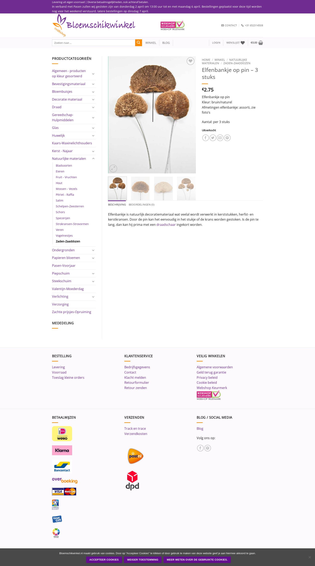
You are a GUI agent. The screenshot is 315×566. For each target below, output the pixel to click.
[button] (216, 43)
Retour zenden (135, 388)
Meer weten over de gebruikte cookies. (197, 559)
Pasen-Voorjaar (64, 265)
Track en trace (135, 428)
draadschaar (166, 224)
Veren (60, 230)
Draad (56, 107)
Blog (200, 428)
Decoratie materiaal (67, 99)
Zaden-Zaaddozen (68, 241)
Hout (59, 183)
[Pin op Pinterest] (227, 137)
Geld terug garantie (211, 372)
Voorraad (59, 372)
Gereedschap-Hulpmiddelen (63, 117)
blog (166, 43)
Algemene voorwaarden (215, 367)
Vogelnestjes (64, 235)
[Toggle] (93, 73)
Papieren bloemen (66, 258)
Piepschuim (61, 273)
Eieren (60, 171)
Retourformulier (136, 382)
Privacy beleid (207, 377)
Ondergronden (63, 250)
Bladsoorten (64, 165)
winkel (149, 43)
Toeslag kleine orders (68, 377)
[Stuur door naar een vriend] (220, 137)
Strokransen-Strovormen (72, 224)
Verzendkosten (135, 434)
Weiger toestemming (142, 559)
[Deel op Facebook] (205, 137)
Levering (58, 367)
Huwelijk (58, 135)
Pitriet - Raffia (65, 194)
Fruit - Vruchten (66, 177)
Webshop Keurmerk (212, 388)
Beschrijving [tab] (117, 204)
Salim (59, 200)
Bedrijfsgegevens (137, 367)
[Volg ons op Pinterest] (207, 448)
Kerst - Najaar (62, 151)
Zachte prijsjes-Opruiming (71, 312)
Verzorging (60, 304)
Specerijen (63, 218)
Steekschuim (61, 281)
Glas (55, 127)
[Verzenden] (138, 42)
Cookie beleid (207, 382)
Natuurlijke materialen (69, 158)
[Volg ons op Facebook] (200, 448)
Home (206, 60)
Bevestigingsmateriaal (68, 84)
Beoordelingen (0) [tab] (141, 204)
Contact (130, 372)
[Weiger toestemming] (309, 558)
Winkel (220, 60)
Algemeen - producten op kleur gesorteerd (69, 73)
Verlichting (60, 296)
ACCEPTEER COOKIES (104, 559)
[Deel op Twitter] (213, 137)
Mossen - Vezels (66, 189)
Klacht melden (135, 377)
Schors (60, 212)
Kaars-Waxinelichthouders (72, 143)
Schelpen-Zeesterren (70, 206)
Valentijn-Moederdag (68, 289)
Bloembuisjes (62, 91)
